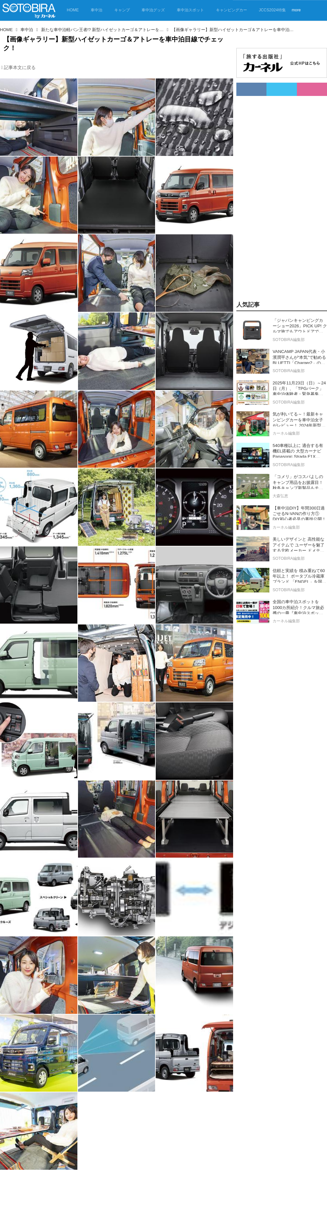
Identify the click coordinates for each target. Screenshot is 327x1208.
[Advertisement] (274, 193)
